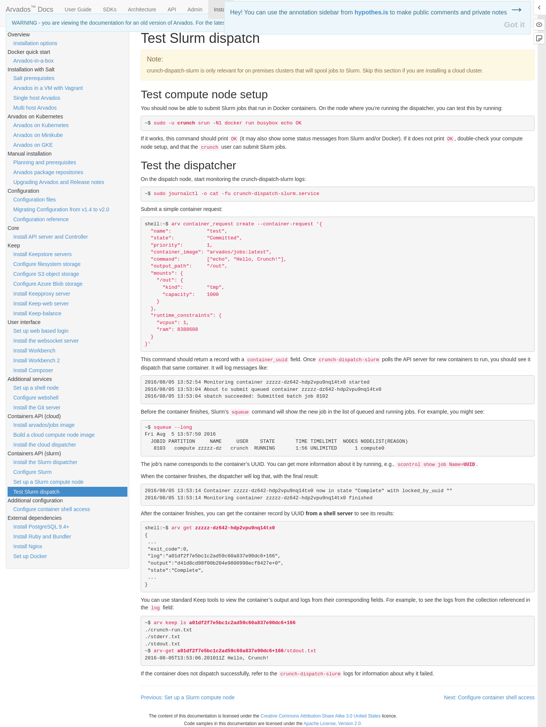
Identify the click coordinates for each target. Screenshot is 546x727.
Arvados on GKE (33, 145)
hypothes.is (371, 12)
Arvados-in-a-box (33, 61)
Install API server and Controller (50, 237)
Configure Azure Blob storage (48, 284)
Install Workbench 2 (36, 360)
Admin (194, 9)
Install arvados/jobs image (44, 425)
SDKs (109, 9)
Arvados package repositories (48, 172)
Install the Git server (37, 407)
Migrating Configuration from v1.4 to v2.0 (61, 209)
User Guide (78, 9)
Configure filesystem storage (46, 264)
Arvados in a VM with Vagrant (48, 88)
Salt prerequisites (33, 78)
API (172, 9)
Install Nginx (27, 546)
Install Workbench (34, 351)
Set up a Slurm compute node (48, 482)
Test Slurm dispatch (36, 492)
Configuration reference (41, 219)
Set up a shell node (36, 388)
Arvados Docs (29, 8)
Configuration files (34, 200)
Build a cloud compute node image (54, 435)
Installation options (35, 43)
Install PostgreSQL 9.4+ (41, 527)
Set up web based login (41, 331)
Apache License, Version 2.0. (333, 723)
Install (221, 9)
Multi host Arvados (34, 108)
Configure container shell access (51, 509)
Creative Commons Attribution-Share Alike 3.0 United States (320, 716)
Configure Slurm (32, 472)
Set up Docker (30, 556)
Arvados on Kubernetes (41, 125)
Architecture (142, 9)
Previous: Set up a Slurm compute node (187, 697)
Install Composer (33, 370)
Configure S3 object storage (46, 274)
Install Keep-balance (37, 313)
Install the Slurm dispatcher (45, 462)
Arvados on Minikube (38, 135)
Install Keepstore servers (42, 254)
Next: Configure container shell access (489, 697)
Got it (514, 24)
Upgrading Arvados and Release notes (58, 182)
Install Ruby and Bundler (42, 536)
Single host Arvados (36, 98)
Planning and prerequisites (44, 162)
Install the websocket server (46, 341)
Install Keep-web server (41, 304)
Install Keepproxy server (41, 294)
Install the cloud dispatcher (44, 445)
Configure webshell (35, 398)
